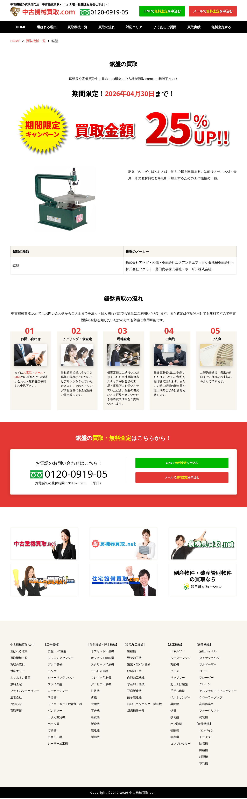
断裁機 (95, 718)
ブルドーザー (208, 665)
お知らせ (16, 705)
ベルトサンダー (180, 698)
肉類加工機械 (135, 678)
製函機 (95, 738)
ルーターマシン (180, 659)
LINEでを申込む (162, 11)
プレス (174, 672)
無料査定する (221, 27)
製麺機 (131, 652)
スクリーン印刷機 (102, 665)
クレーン (205, 685)
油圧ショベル (208, 652)
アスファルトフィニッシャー (218, 692)
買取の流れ (106, 27)
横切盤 (174, 718)
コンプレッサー (180, 744)
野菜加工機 (134, 659)
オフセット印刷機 (102, 652)
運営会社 (16, 698)
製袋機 (95, 725)
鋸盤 (173, 711)
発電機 (203, 718)
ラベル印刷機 (99, 672)
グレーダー (206, 678)
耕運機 (203, 758)
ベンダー (53, 672)
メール (39, 372)
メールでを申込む (213, 11)
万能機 (174, 665)
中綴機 (95, 705)
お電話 (27, 372)
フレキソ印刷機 (101, 678)
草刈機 (203, 764)
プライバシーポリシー (24, 692)
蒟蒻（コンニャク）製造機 (144, 705)
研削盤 (174, 731)
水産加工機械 (135, 685)
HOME (21, 27)
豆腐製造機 (134, 692)
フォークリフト (209, 711)
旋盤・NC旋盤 (57, 652)
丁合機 (95, 711)
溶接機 (52, 731)
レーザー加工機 (58, 744)
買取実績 (193, 27)
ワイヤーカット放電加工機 (65, 705)
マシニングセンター (61, 659)
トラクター (206, 738)
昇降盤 (174, 705)
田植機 (203, 751)
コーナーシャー (58, 692)
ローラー (205, 672)
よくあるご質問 (164, 27)
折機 (94, 698)
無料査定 (16, 685)
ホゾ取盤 (176, 725)
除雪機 (203, 744)
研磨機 (52, 698)
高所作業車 (206, 705)
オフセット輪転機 (102, 659)
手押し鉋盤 (177, 692)
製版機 (95, 731)
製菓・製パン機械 (138, 665)
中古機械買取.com (22, 645)
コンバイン (206, 731)
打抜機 (95, 692)
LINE (17, 377)
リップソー (177, 678)
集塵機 (174, 738)
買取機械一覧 (77, 27)
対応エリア (134, 27)
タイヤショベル (209, 659)
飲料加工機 (134, 672)
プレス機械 (55, 665)
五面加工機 (55, 738)
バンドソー (55, 711)
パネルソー (177, 652)
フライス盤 (55, 685)
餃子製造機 (134, 698)
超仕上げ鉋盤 (179, 685)
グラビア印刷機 (101, 685)
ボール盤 (53, 725)
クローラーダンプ (210, 698)
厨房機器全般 (135, 711)
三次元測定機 (56, 718)
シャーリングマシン (61, 678)
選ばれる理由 (47, 27)
